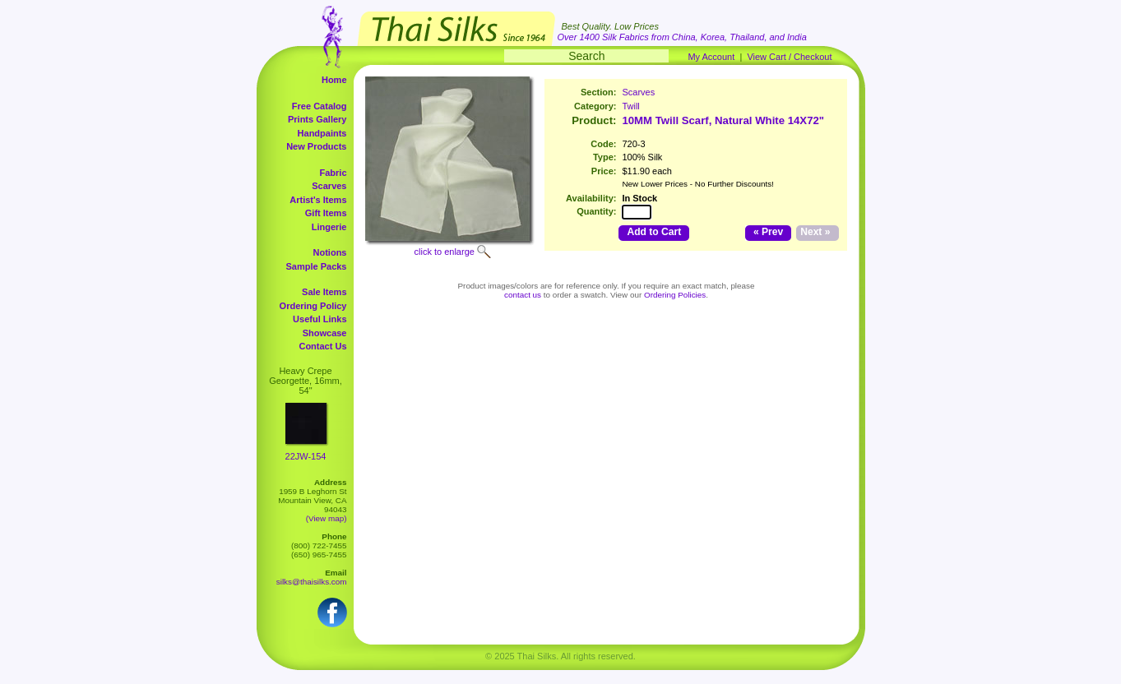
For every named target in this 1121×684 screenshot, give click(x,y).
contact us (522, 294)
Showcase (325, 333)
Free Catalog (319, 106)
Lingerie (329, 227)
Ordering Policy (313, 306)
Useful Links (319, 319)
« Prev (768, 232)
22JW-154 (306, 456)
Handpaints (322, 133)
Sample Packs (316, 266)
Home (334, 80)
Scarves (329, 186)
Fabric (332, 173)
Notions (330, 252)
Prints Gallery (317, 119)
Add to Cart (654, 232)
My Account (711, 57)
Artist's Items (318, 200)
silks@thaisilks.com (311, 581)
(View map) (326, 518)
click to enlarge (445, 251)
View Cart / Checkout (789, 57)
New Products (316, 146)
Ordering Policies (675, 294)
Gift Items (326, 213)
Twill (630, 106)
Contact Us (322, 346)
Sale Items (324, 292)
